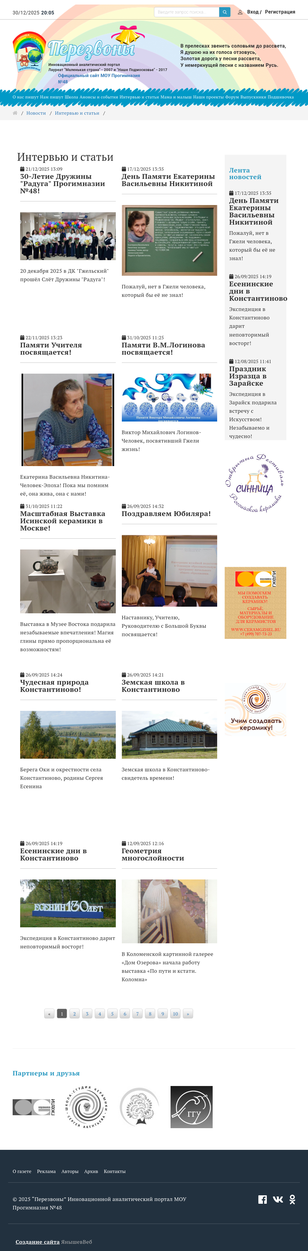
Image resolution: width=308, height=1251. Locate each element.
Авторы (70, 1171)
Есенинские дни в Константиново (53, 854)
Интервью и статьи (139, 97)
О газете (22, 1171)
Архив (91, 1171)
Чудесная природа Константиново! (54, 685)
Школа (71, 97)
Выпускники (253, 97)
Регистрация (280, 12)
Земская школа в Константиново (153, 685)
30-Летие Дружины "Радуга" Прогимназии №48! (62, 183)
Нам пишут (51, 97)
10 (175, 1013)
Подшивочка (281, 97)
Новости (36, 113)
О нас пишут (26, 97)
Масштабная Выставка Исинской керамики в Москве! (63, 521)
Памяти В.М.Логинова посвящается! (163, 348)
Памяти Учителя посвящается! (51, 348)
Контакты (115, 1171)
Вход (253, 12)
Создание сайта (38, 1241)
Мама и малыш (176, 97)
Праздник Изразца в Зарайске (248, 376)
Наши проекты (208, 97)
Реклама (46, 1171)
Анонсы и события (99, 97)
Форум (232, 97)
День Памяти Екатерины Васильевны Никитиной (168, 179)
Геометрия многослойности (153, 854)
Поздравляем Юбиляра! (166, 513)
